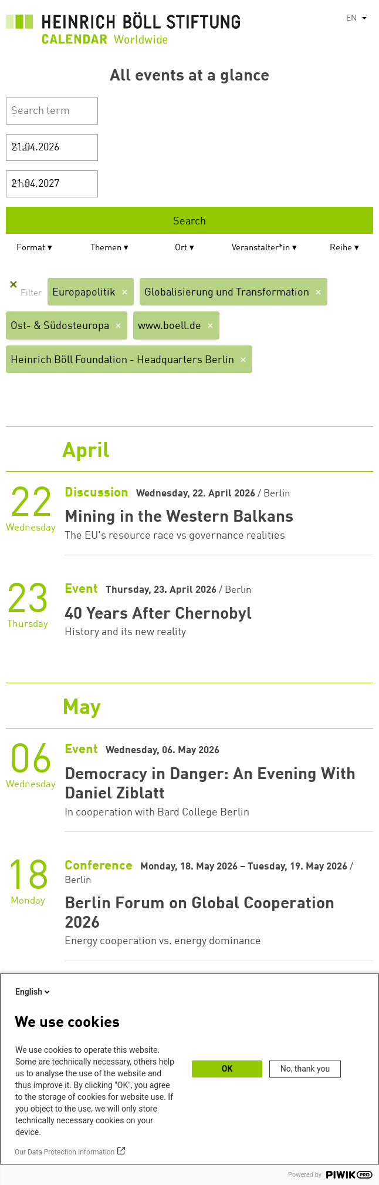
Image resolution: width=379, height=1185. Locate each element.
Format (30, 248)
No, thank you (305, 1068)
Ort (181, 248)
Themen (105, 248)
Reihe (341, 248)
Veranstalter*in (261, 248)
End (21, 184)
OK (227, 1068)
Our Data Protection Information (64, 1152)
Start (23, 148)
